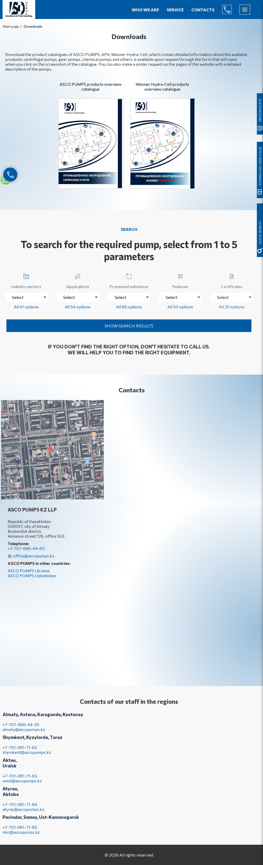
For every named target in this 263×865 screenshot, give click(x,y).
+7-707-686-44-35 (21, 729)
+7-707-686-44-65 (231, 9)
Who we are (145, 9)
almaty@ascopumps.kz (24, 734)
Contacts (202, 9)
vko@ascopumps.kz (21, 837)
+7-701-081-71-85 (20, 832)
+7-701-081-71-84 (20, 809)
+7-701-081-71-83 (20, 780)
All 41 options (26, 306)
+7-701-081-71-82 (20, 752)
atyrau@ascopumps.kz (23, 814)
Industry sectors (26, 280)
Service (175, 9)
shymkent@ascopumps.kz (27, 757)
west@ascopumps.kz (22, 785)
